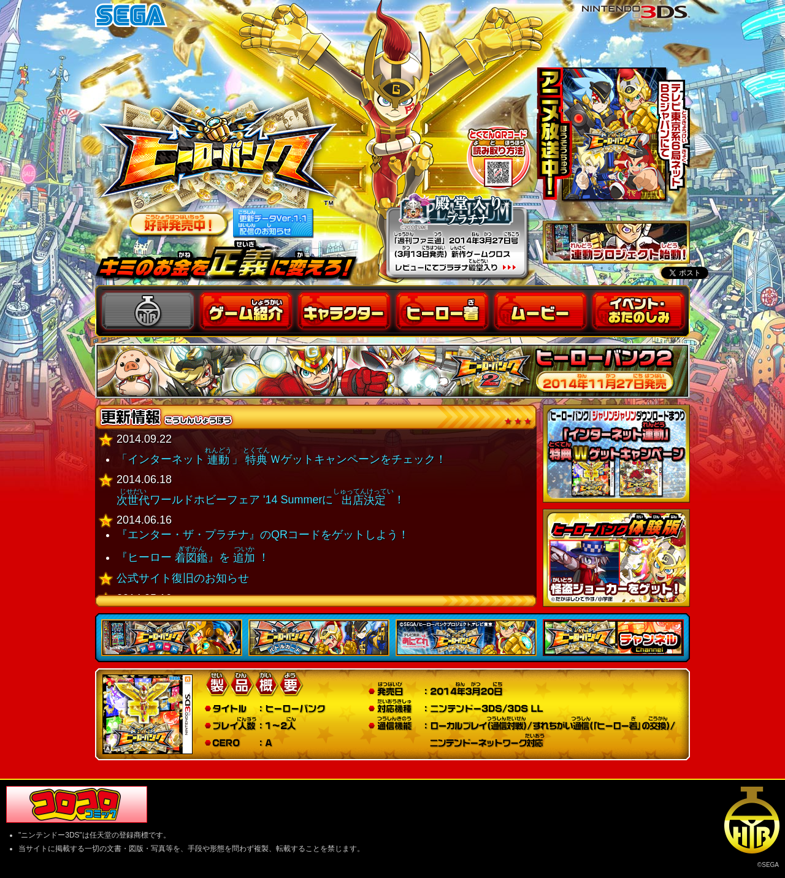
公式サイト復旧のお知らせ (183, 578)
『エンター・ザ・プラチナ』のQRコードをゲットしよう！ (263, 535)
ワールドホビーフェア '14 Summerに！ (261, 500)
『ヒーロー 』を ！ (193, 557)
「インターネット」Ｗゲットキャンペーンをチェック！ (281, 459)
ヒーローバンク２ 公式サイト (392, 371)
